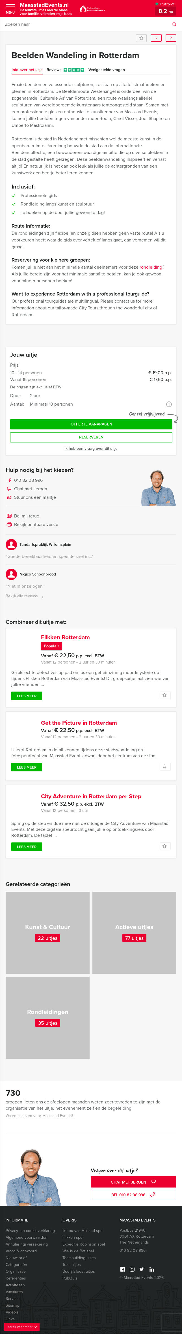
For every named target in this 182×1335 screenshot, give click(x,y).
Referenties (16, 1279)
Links (10, 1320)
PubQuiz (69, 1279)
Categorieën (16, 1266)
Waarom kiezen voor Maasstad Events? (39, 1117)
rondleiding (151, 267)
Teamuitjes (71, 1266)
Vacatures (14, 1293)
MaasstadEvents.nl (46, 8)
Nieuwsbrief (16, 1259)
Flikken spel (72, 1239)
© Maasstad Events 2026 (142, 1279)
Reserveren (91, 437)
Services (13, 1300)
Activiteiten (15, 1286)
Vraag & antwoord (21, 1252)
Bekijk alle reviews (25, 596)
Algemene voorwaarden (26, 1239)
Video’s (12, 1313)
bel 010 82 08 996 (133, 1196)
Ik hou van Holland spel (82, 1232)
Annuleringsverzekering (27, 1245)
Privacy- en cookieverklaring (30, 1232)
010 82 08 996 (28, 480)
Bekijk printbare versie (32, 525)
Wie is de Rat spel (78, 1252)
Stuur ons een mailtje (31, 497)
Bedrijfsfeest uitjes (78, 1273)
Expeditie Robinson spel (83, 1245)
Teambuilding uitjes (79, 1259)
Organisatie (16, 1273)
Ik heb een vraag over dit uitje (91, 449)
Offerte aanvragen (91, 424)
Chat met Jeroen (26, 489)
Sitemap (13, 1307)
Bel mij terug (22, 516)
